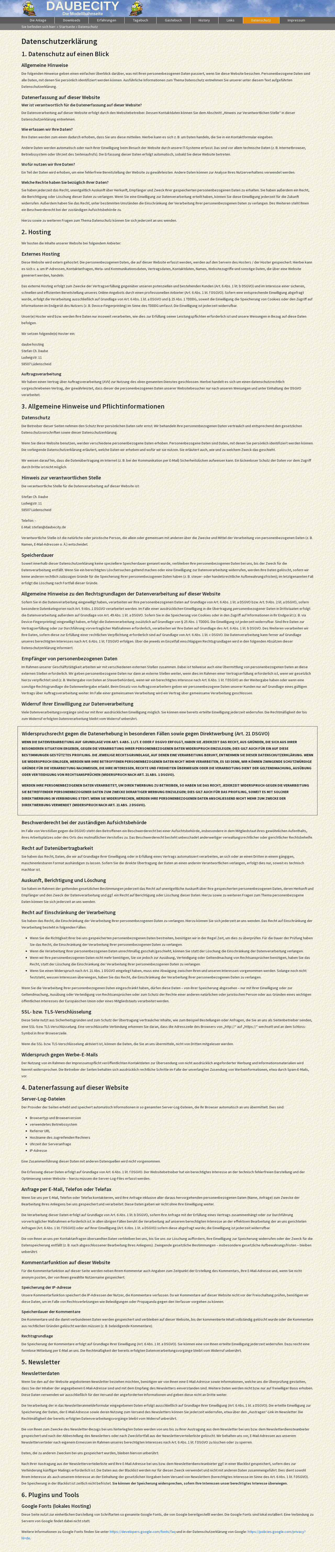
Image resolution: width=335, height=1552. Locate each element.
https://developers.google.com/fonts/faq (143, 1531)
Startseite (67, 26)
